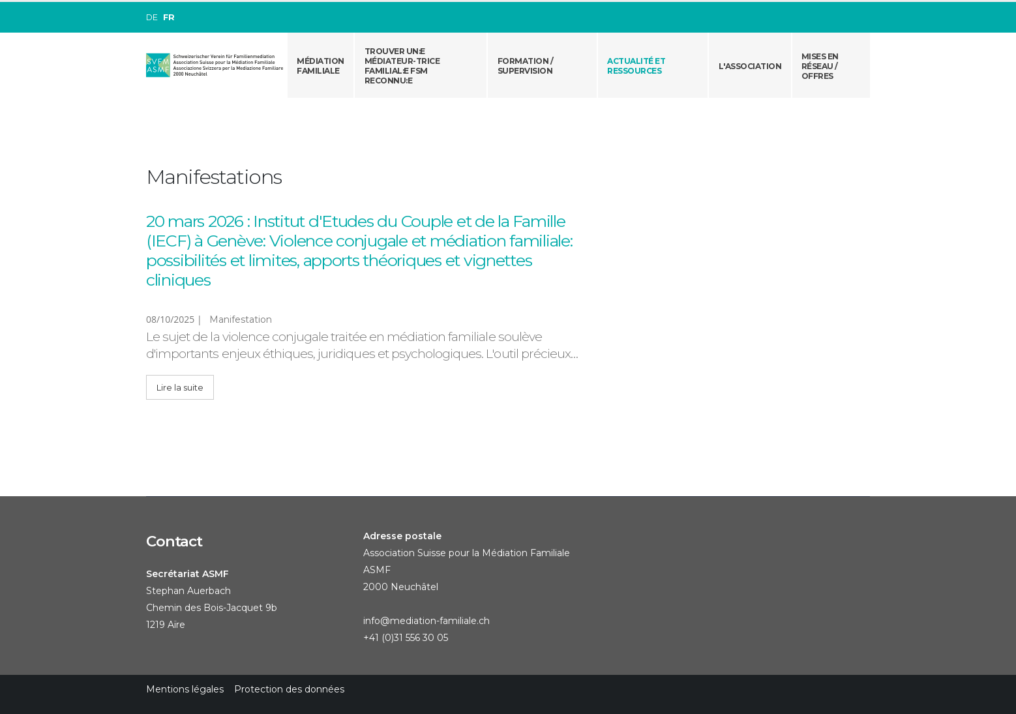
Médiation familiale (320, 66)
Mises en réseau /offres (820, 66)
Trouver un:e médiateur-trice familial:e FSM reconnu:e (402, 65)
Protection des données (289, 689)
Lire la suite (180, 388)
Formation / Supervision (526, 66)
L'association (750, 66)
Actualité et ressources (636, 66)
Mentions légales (185, 689)
